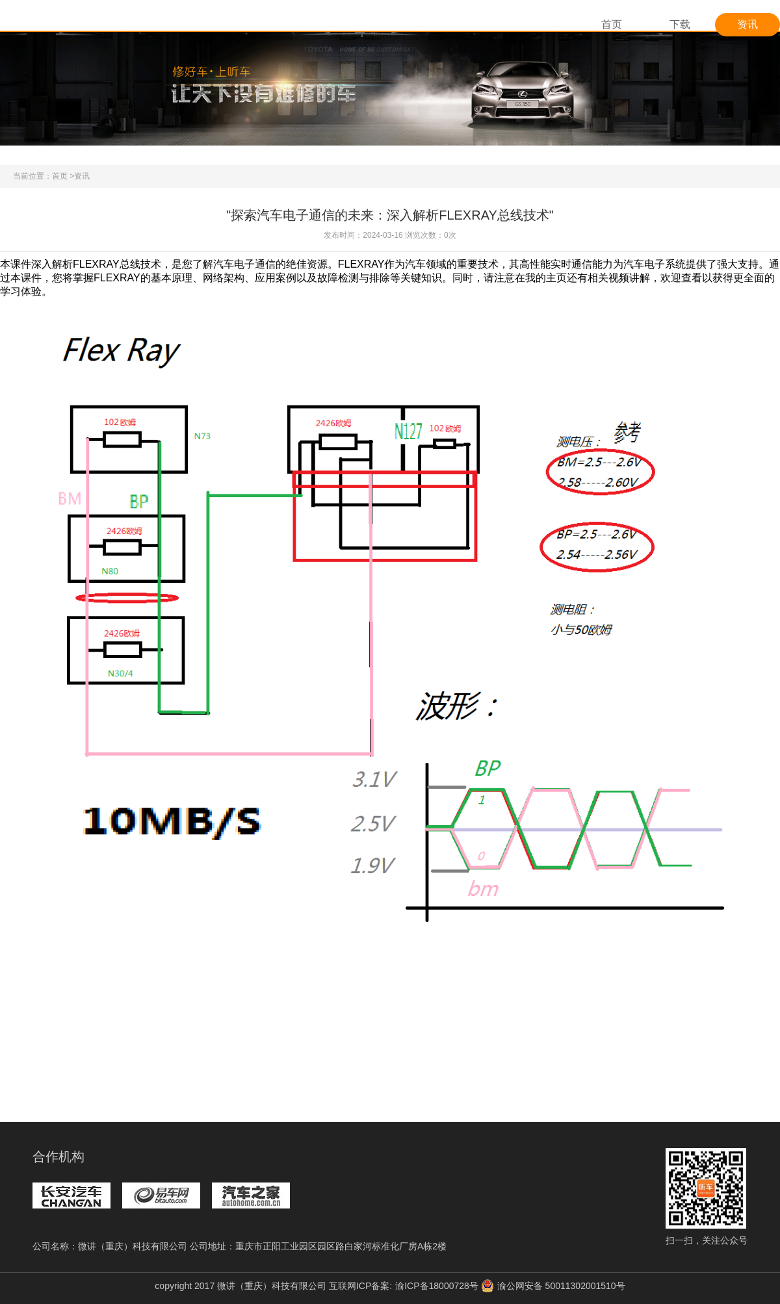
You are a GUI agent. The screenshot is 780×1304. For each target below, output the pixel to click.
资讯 (747, 24)
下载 (680, 24)
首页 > (63, 176)
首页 (611, 24)
